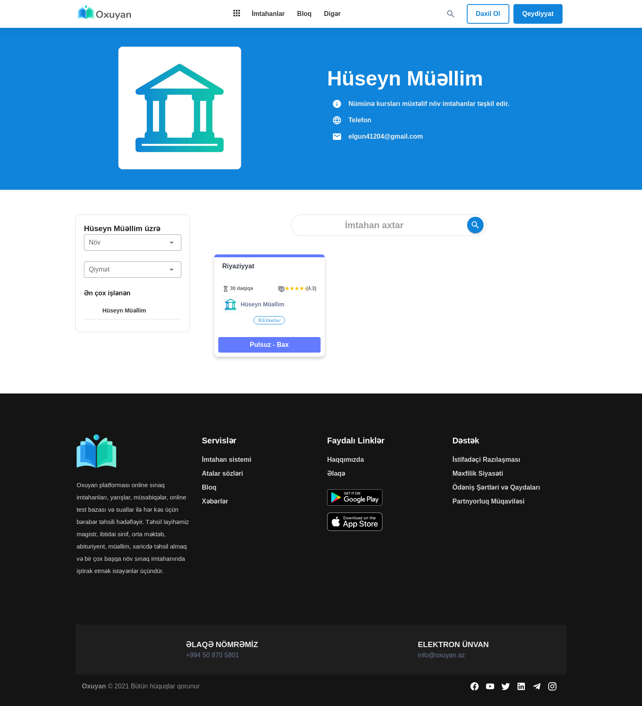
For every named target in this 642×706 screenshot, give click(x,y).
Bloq (209, 487)
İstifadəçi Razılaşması (486, 459)
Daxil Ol (488, 13)
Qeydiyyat (538, 13)
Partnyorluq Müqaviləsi (488, 501)
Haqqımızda (345, 459)
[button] (132, 242)
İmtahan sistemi (226, 459)
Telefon (359, 120)
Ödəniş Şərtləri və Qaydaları (496, 487)
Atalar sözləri (222, 473)
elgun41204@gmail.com (385, 136)
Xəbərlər (215, 501)
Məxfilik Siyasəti (477, 473)
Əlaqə (336, 473)
